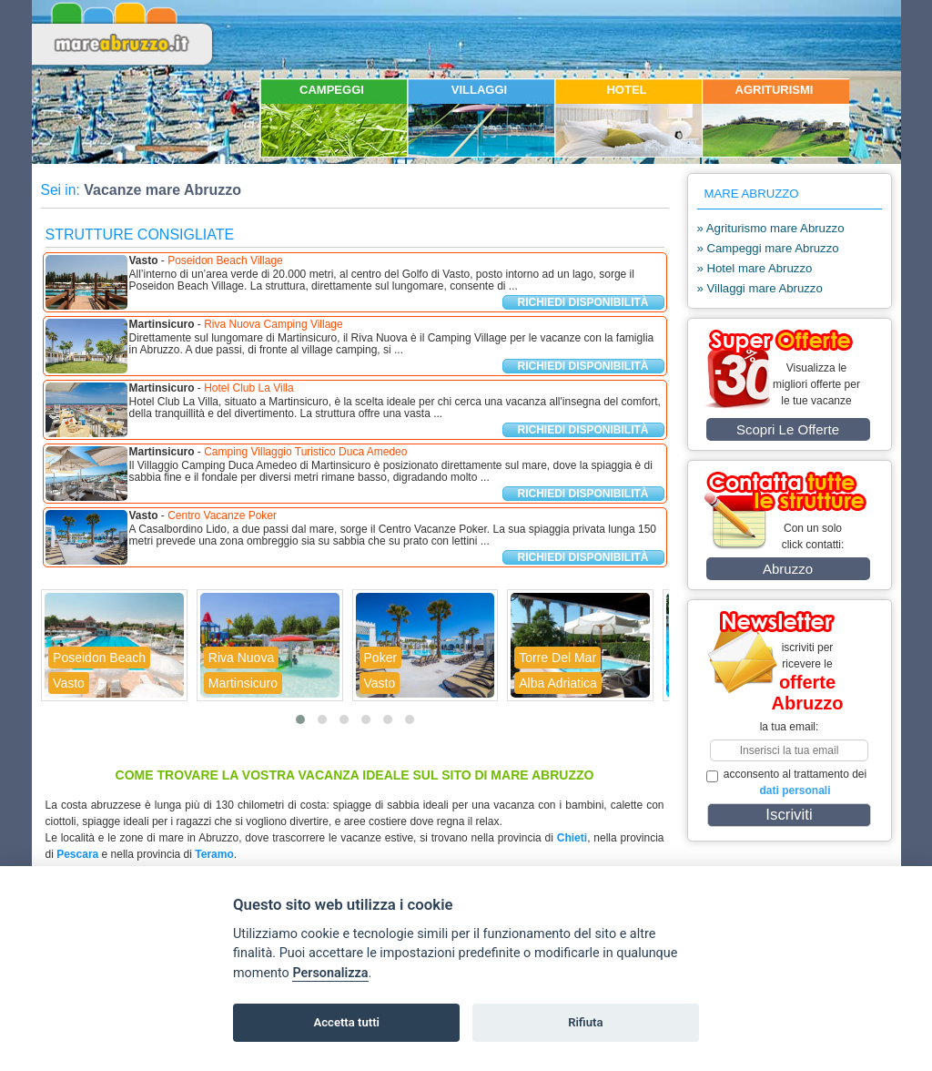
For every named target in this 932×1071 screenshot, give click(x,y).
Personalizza (330, 973)
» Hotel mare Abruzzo (755, 268)
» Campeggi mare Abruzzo (768, 248)
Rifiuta (585, 1022)
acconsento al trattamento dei (786, 782)
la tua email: (789, 726)
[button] (300, 719)
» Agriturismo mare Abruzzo (771, 228)
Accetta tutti (346, 1022)
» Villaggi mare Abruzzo (760, 288)
